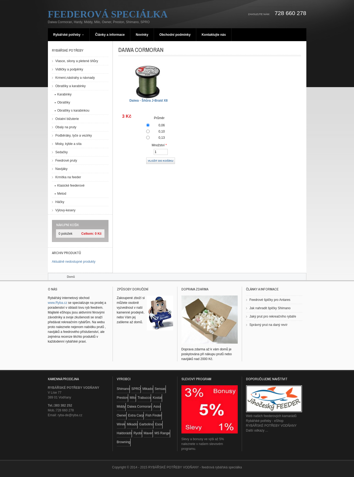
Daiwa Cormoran (139, 406)
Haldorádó (124, 433)
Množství (159, 145)
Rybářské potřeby (68, 35)
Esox (158, 424)
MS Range (162, 433)
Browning (123, 442)
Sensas (160, 389)
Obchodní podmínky (175, 35)
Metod (61, 193)
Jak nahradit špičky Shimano (270, 308)
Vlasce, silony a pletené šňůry (76, 61)
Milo (133, 398)
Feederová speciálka (108, 14)
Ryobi (138, 433)
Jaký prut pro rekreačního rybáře (273, 316)
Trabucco (144, 398)
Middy (121, 406)
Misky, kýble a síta (68, 144)
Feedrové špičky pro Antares (270, 300)
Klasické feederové (71, 185)
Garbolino (146, 424)
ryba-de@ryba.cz (70, 415)
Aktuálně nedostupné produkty (74, 262)
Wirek (121, 424)
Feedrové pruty (66, 160)
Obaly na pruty (65, 127)
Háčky (59, 202)
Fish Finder (153, 415)
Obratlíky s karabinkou (73, 110)
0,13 (162, 138)
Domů (71, 276)
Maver (148, 433)
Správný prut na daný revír (269, 325)
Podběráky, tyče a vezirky (73, 135)
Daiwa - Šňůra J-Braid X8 (148, 100)
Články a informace (110, 35)
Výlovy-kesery (65, 210)
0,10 (162, 131)
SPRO (136, 389)
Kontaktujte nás (214, 35)
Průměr (159, 118)
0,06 (162, 125)
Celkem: (87, 234)
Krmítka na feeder (68, 177)
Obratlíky (63, 102)
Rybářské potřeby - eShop (264, 421)
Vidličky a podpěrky (69, 69)
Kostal (157, 398)
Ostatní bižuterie (67, 119)
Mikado (147, 389)
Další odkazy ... (257, 430)
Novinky (142, 35)
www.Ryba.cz (57, 303)
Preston (122, 398)
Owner (121, 415)
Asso (157, 406)
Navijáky (61, 169)
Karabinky (64, 94)
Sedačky (61, 152)
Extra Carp (135, 415)
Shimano (123, 389)
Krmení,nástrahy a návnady (75, 78)
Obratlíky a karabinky (70, 86)
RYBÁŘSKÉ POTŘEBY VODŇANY (271, 426)
